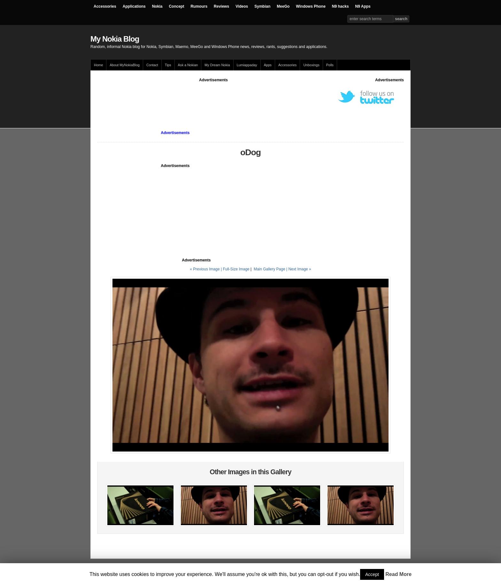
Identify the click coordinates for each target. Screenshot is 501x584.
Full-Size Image (236, 269)
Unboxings (311, 65)
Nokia (157, 6)
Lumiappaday (247, 65)
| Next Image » (298, 269)
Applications (134, 6)
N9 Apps (363, 6)
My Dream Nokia (217, 65)
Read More (398, 574)
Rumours (198, 6)
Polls (330, 65)
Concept (176, 6)
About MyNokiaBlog (125, 65)
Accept (372, 574)
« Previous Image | (206, 269)
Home (98, 65)
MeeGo (283, 6)
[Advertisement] (213, 97)
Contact (152, 65)
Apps (268, 65)
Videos (241, 6)
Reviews (221, 6)
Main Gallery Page (269, 269)
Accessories (105, 6)
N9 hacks (340, 6)
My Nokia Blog (114, 39)
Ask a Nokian (188, 65)
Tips (168, 65)
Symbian (262, 6)
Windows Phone (311, 6)
